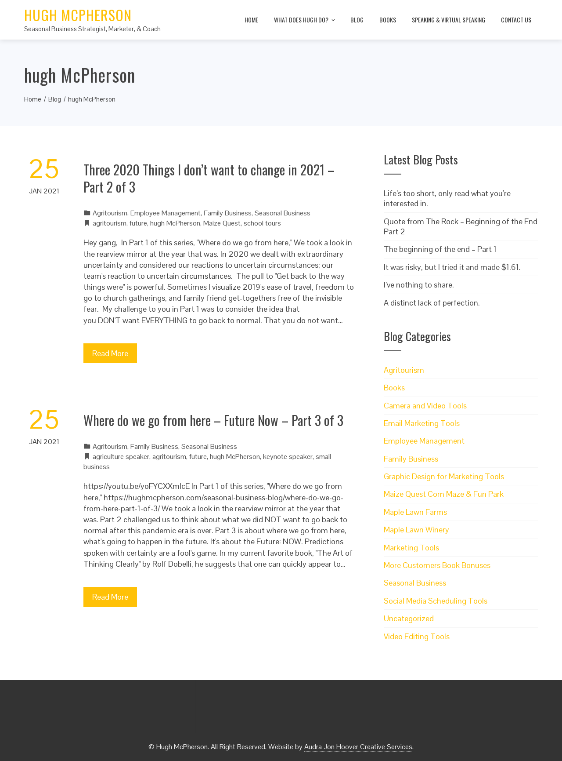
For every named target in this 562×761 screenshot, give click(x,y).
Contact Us (516, 19)
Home (251, 19)
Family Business (228, 213)
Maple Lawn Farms (415, 512)
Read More (110, 353)
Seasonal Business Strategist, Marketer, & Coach (92, 29)
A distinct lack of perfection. (432, 303)
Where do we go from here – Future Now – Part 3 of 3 (213, 420)
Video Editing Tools (417, 636)
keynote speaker (288, 456)
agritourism (109, 223)
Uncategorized (409, 618)
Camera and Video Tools (425, 406)
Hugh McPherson (78, 14)
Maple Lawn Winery (416, 529)
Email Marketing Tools (422, 423)
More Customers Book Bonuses (437, 565)
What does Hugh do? (305, 20)
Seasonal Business (282, 213)
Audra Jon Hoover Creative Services (358, 746)
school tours (262, 223)
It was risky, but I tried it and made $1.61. (452, 267)
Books (387, 19)
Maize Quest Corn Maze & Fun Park (444, 494)
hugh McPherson (175, 223)
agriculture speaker (121, 456)
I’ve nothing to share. (419, 285)
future (138, 223)
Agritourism (110, 213)
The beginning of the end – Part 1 (440, 249)
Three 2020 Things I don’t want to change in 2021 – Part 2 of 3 (209, 178)
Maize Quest (222, 223)
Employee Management (165, 213)
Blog (357, 19)
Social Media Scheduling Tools (435, 601)
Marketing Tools (411, 548)
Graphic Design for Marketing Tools (444, 476)
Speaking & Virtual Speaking (448, 19)
